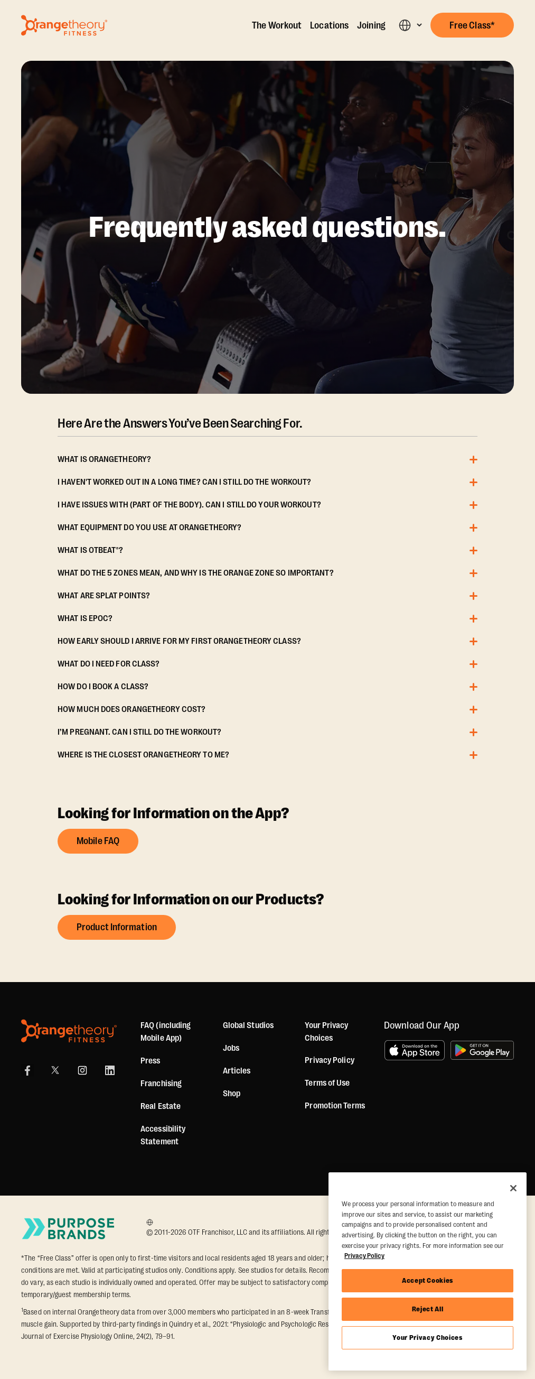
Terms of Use (327, 1083)
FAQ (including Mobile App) (165, 1032)
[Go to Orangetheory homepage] (64, 25)
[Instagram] (82, 1070)
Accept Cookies (427, 1280)
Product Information (117, 927)
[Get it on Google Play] (482, 1050)
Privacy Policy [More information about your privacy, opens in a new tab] (364, 1256)
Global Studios (248, 1025)
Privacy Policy (329, 1060)
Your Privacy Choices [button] (326, 1032)
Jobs (231, 1048)
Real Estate (160, 1106)
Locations (329, 25)
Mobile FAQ (98, 841)
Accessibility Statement (162, 1135)
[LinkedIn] (110, 1070)
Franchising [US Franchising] (161, 1083)
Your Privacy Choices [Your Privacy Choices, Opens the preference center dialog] (427, 1337)
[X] (55, 1070)
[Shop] (231, 1093)
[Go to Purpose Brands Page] (68, 1229)
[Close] (513, 1188)
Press (150, 1061)
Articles (237, 1071)
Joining (371, 25)
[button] (410, 25)
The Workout (277, 25)
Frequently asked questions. (268, 227)
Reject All (428, 1309)
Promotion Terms (335, 1105)
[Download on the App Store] (414, 1050)
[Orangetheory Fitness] (69, 1031)
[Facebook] (27, 1070)
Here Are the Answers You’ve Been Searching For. (180, 423)
